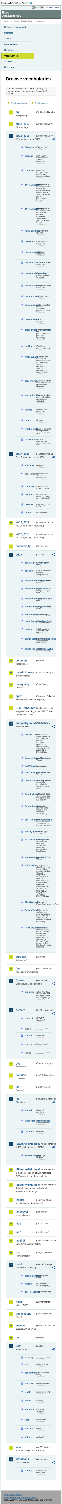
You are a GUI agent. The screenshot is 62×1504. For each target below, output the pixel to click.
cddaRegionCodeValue (30, 563)
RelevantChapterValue (30, 927)
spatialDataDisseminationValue (30, 639)
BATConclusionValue (30, 772)
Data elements (11, 44)
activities (29, 465)
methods (29, 494)
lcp (18, 1252)
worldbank (22, 1459)
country (29, 1470)
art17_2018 (22, 534)
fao (18, 968)
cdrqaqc (29, 156)
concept (29, 1018)
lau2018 (20, 1240)
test (18, 1337)
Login (37, 7)
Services (8, 61)
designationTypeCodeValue (30, 598)
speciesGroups (30, 1292)
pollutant (29, 1131)
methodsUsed (30, 296)
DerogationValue (30, 806)
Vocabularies (11, 56)
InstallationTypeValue (30, 857)
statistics (29, 1409)
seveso (20, 1325)
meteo (28, 1400)
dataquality (23, 684)
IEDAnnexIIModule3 (26, 1169)
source (28, 1035)
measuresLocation (30, 262)
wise (18, 1447)
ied (18, 1098)
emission (29, 1383)
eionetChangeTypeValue (30, 606)
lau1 (18, 1223)
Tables (7, 38)
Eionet (16, 21)
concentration (30, 1373)
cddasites (30, 571)
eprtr (19, 696)
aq (17, 112)
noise (19, 1301)
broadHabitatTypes (30, 1276)
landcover (22, 1211)
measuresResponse (30, 285)
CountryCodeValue (30, 794)
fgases (20, 980)
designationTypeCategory (30, 588)
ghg (18, 1063)
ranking (28, 346)
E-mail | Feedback (13, 1494)
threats (28, 409)
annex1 (28, 1110)
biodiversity (23, 546)
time (27, 1420)
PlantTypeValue (30, 902)
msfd (19, 1264)
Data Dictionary (27, 21)
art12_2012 (22, 123)
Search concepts (41, 103)
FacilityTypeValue (30, 831)
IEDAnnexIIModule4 (26, 1184)
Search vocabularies (19, 103)
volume (28, 1437)
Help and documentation (16, 27)
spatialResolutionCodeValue (30, 649)
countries (29, 170)
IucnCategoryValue (30, 614)
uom (18, 1345)
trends (28, 420)
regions (28, 629)
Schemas (9, 50)
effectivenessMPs (30, 185)
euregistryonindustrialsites (26, 723)
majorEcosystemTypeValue (30, 621)
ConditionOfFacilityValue (30, 780)
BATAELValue (30, 766)
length (28, 1392)
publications (23, 1313)
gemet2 (20, 1010)
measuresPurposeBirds (30, 273)
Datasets (8, 33)
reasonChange (30, 357)
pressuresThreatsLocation (30, 330)
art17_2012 (22, 522)
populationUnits (30, 305)
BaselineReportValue (30, 758)
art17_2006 (22, 453)
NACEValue (30, 865)
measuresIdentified (30, 252)
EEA (17, 3)
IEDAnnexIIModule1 (26, 1143)
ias (17, 1086)
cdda (19, 554)
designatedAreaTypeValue (30, 580)
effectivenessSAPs (30, 209)
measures (30, 241)
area (27, 1364)
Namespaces (10, 67)
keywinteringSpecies (30, 231)
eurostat (21, 956)
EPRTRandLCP (25, 708)
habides (21, 1075)
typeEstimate (30, 429)
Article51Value (30, 734)
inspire (20, 1199)
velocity (29, 1428)
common (21, 660)
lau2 (18, 1232)
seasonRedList (30, 395)
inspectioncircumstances (30, 1121)
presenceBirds (30, 319)
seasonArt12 (30, 381)
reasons (29, 504)
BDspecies (30, 147)
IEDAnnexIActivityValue (30, 839)
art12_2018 (22, 135)
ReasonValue (30, 910)
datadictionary (25, 672)
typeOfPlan (30, 439)
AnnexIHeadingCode (30, 1155)
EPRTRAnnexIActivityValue (30, 819)
